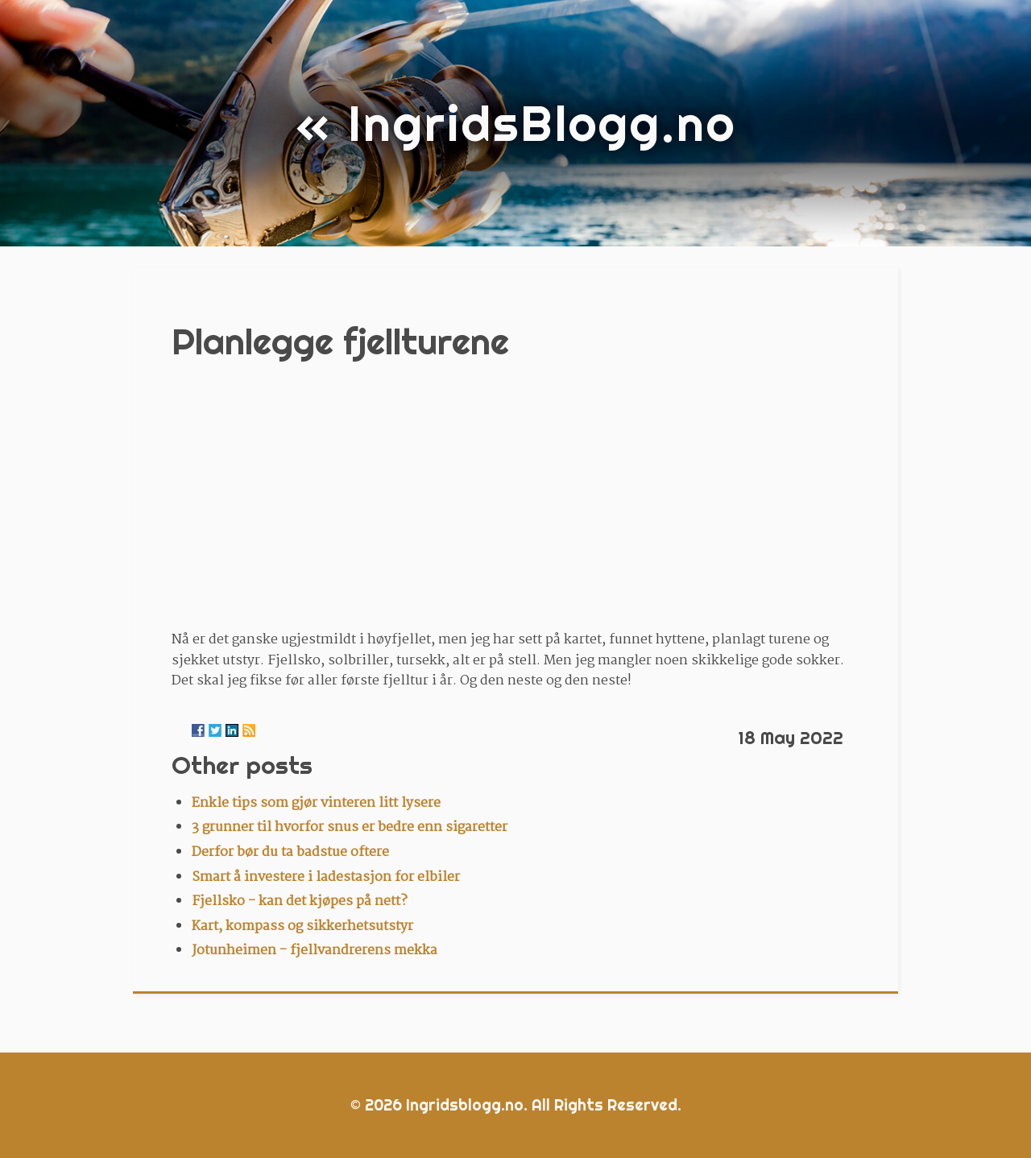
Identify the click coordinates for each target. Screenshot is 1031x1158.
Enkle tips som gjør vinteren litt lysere (316, 803)
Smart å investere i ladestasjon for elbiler (326, 877)
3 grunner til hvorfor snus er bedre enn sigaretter (349, 827)
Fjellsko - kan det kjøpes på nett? (300, 901)
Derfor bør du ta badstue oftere (290, 852)
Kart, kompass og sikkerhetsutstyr (302, 926)
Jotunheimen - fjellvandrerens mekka (314, 951)
